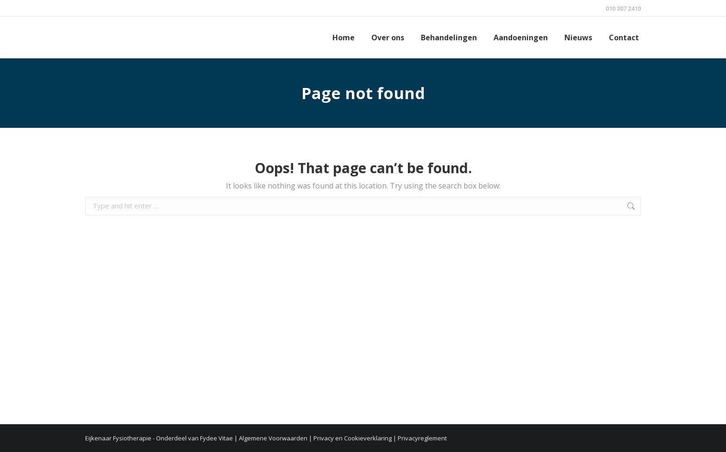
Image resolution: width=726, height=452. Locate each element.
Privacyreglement (422, 438)
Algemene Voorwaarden (273, 438)
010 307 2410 (623, 8)
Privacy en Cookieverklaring (352, 438)
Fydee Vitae (216, 438)
